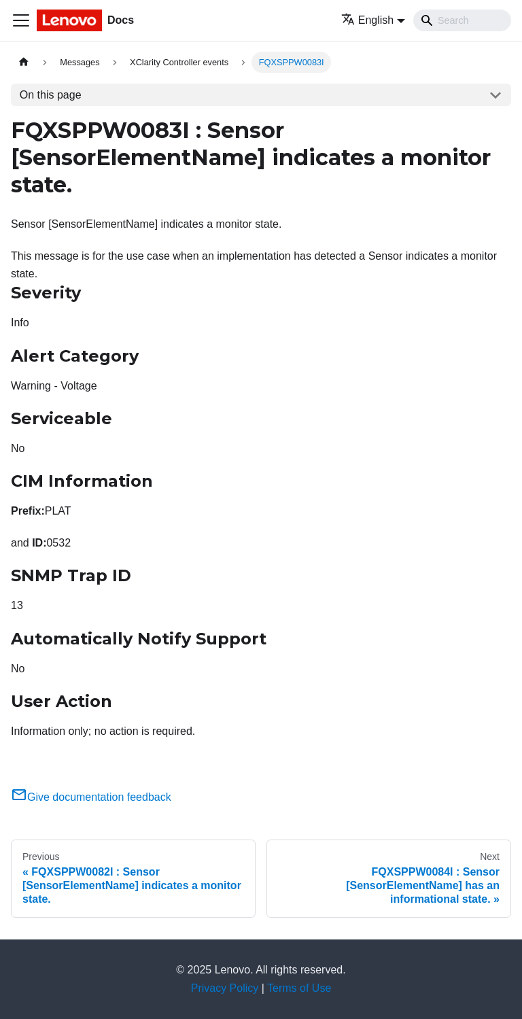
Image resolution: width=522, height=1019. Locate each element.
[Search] (462, 20)
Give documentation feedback (91, 797)
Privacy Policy (225, 988)
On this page (51, 95)
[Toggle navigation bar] (21, 20)
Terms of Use (299, 988)
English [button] (367, 20)
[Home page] (24, 62)
